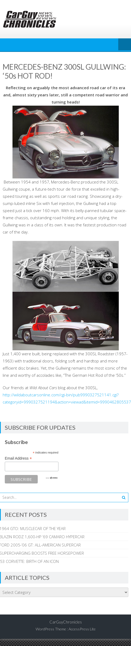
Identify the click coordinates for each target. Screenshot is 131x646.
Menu (124, 44)
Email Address (18, 458)
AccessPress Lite (82, 629)
